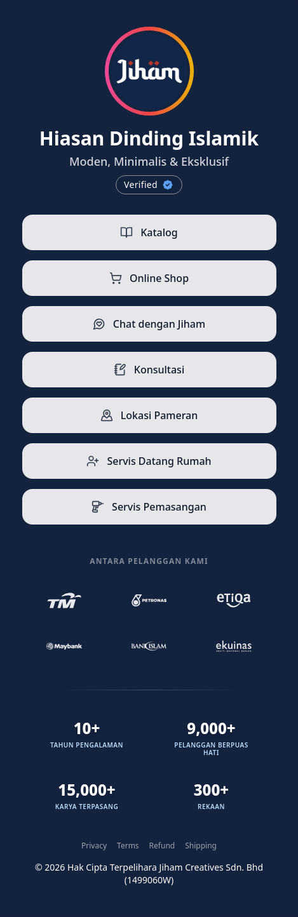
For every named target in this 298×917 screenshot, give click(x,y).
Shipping (201, 846)
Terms (128, 846)
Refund (162, 846)
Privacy (94, 846)
